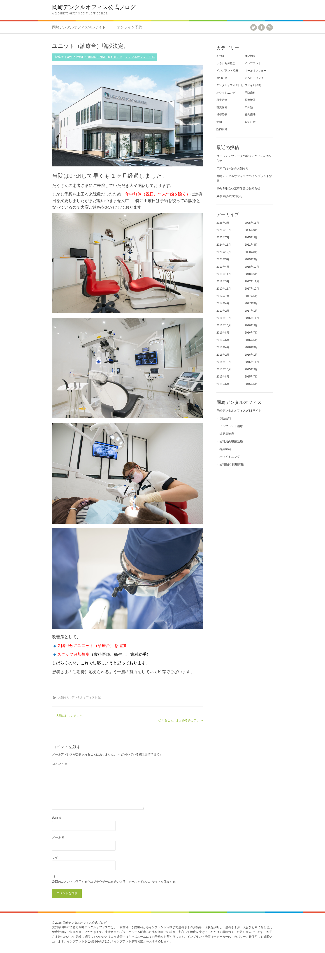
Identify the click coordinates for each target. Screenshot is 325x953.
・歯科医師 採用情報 (230, 464)
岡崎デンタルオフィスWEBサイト (79, 27)
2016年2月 (222, 354)
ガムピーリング (254, 78)
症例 (219, 122)
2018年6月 (251, 274)
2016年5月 (251, 340)
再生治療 (221, 99)
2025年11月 (252, 222)
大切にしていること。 (68, 715)
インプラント (253, 63)
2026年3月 (222, 222)
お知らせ (116, 57)
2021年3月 (251, 244)
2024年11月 (223, 244)
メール (58, 837)
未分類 (249, 107)
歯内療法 (250, 114)
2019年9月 (251, 259)
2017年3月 (251, 303)
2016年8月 (222, 332)
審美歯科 (221, 107)
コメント (60, 763)
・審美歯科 (223, 449)
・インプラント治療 (229, 426)
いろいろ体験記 (225, 63)
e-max (220, 56)
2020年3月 (222, 259)
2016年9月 (251, 325)
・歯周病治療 (225, 433)
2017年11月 (223, 288)
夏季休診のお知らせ (229, 196)
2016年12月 (223, 318)
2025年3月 (251, 237)
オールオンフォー (255, 70)
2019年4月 (222, 266)
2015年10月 (223, 369)
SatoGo (70, 57)
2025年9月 (251, 230)
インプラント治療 (227, 70)
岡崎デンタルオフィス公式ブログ (94, 6)
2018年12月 (252, 266)
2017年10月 (252, 288)
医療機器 (250, 99)
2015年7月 (251, 376)
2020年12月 (223, 252)
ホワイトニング (225, 92)
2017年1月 (251, 310)
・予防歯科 (223, 418)
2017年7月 (222, 296)
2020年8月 (251, 252)
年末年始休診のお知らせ (232, 168)
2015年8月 (222, 376)
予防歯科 (250, 92)
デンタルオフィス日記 (140, 57)
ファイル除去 (253, 85)
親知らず (250, 122)
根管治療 (221, 114)
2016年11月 (252, 318)
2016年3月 (251, 347)
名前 (57, 817)
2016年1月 (251, 354)
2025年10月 (223, 230)
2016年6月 (222, 340)
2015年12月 (223, 362)
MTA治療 (250, 56)
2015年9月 (251, 369)
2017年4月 (222, 303)
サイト (56, 857)
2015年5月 (251, 384)
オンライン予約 (129, 27)
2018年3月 (222, 281)
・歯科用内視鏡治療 (229, 441)
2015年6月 (222, 384)
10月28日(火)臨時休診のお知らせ (238, 188)
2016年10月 (223, 325)
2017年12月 (252, 281)
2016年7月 (251, 332)
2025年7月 (222, 237)
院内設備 (221, 129)
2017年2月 (222, 310)
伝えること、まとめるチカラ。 (180, 720)
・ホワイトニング (228, 456)
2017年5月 (251, 296)
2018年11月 (223, 274)
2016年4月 (222, 347)
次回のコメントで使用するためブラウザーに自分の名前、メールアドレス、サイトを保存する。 (115, 881)
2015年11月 (252, 362)
